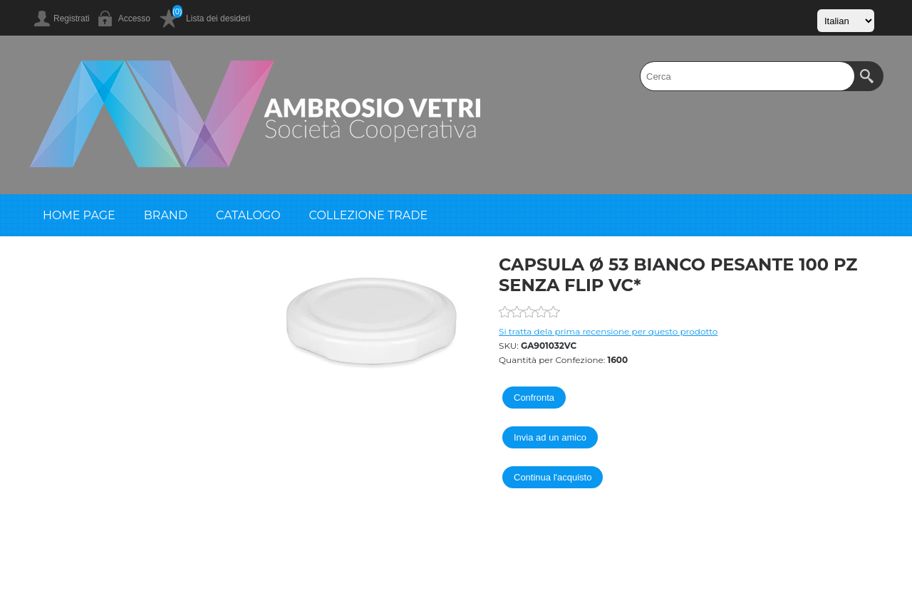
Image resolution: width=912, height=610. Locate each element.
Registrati (71, 18)
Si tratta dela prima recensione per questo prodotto (608, 331)
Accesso (134, 18)
